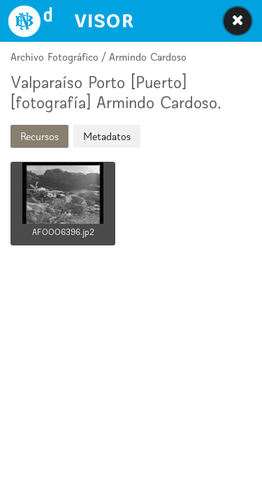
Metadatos (107, 136)
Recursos (39, 136)
